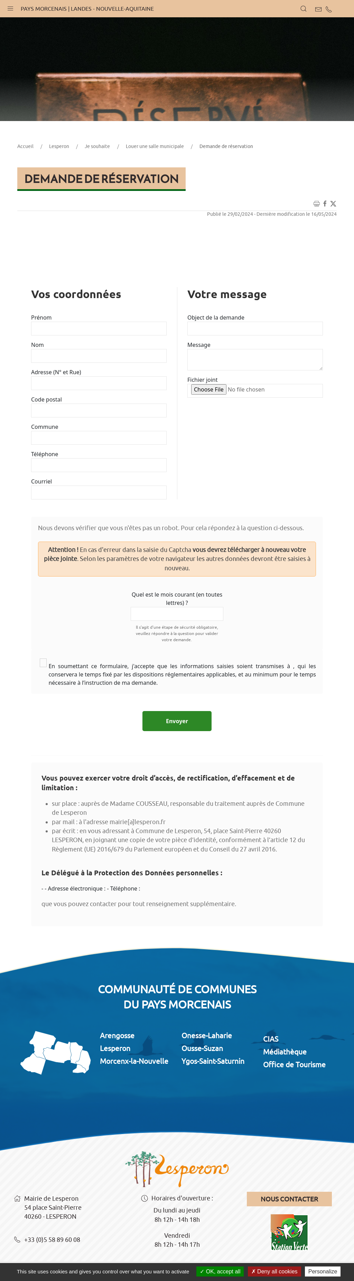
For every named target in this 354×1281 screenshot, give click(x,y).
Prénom (41, 317)
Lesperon (59, 146)
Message (199, 345)
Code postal (46, 399)
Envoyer (177, 721)
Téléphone (44, 454)
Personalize (322, 1271)
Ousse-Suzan (202, 1048)
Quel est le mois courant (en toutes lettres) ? (177, 599)
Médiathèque (285, 1052)
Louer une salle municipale (155, 146)
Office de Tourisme (294, 1064)
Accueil (25, 146)
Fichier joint (202, 380)
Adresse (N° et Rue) (56, 372)
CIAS (270, 1039)
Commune (44, 427)
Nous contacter (289, 1199)
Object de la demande (215, 317)
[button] (10, 7)
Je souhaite (97, 146)
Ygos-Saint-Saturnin (212, 1061)
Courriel (41, 481)
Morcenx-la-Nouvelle (134, 1061)
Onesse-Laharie (206, 1035)
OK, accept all (220, 1271)
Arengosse (117, 1035)
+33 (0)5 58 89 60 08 (47, 1240)
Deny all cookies (274, 1271)
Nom (37, 345)
